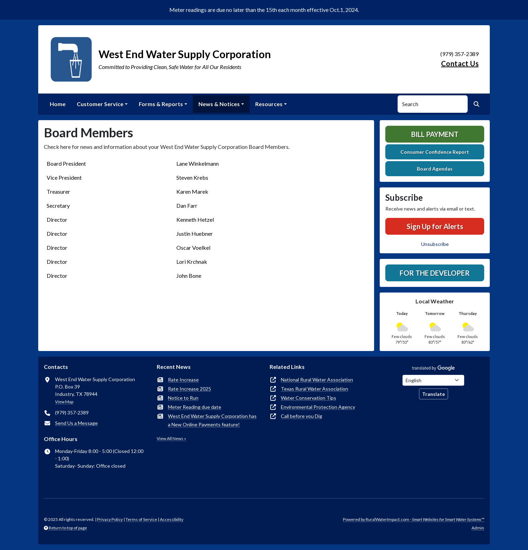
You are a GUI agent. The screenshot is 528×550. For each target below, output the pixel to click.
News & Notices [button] (219, 104)
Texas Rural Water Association (314, 389)
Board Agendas (435, 169)
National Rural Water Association (317, 380)
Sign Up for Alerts (435, 226)
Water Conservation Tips (308, 398)
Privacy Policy (110, 519)
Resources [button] (269, 104)
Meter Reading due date (194, 407)
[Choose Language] (433, 380)
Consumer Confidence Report (434, 152)
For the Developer (435, 273)
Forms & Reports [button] (161, 104)
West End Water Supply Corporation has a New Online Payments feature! (212, 420)
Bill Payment (435, 134)
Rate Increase (183, 380)
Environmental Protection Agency (318, 407)
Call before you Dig (301, 416)
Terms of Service (141, 519)
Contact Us (460, 63)
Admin (478, 527)
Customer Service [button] (100, 104)
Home (58, 104)
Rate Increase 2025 (189, 389)
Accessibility (171, 519)
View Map (64, 401)
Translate (433, 394)
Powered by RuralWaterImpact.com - (413, 519)
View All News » (171, 438)
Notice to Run (183, 398)
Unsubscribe (435, 244)
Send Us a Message (76, 423)
